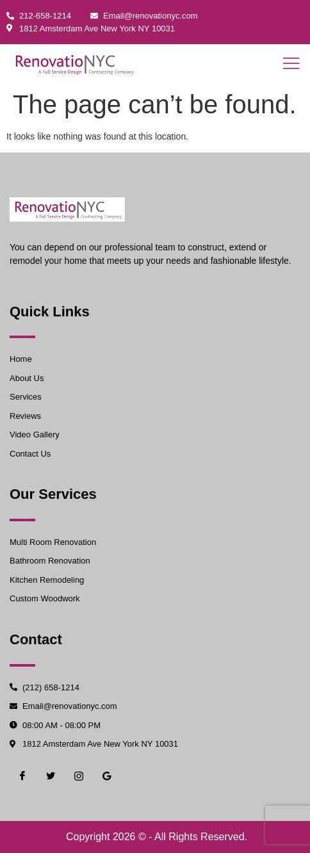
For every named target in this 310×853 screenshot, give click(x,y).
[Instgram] (78, 776)
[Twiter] (50, 776)
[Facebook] (22, 776)
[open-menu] (287, 64)
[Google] (107, 776)
